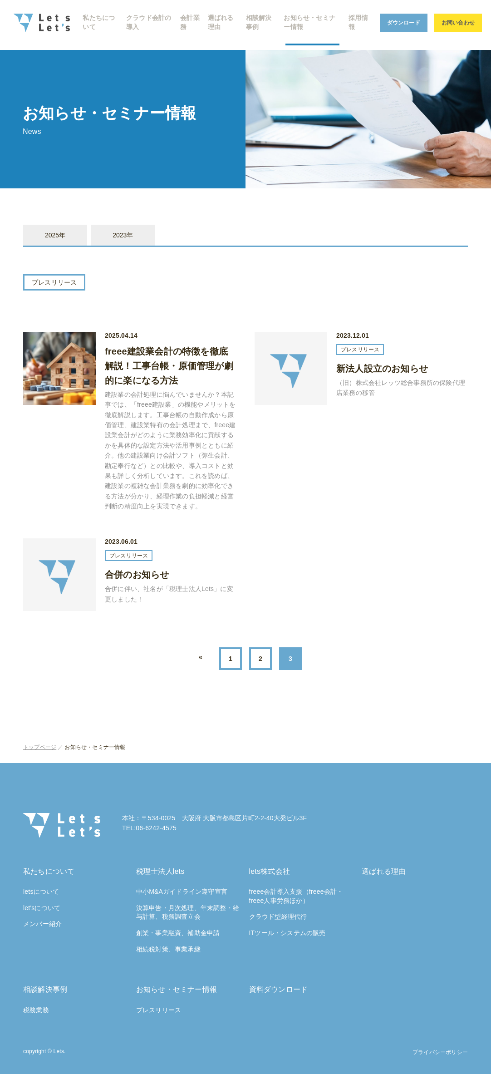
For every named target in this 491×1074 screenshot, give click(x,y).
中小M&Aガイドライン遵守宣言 (181, 891)
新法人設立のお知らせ (382, 369)
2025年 (55, 235)
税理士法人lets (160, 871)
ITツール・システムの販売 (287, 932)
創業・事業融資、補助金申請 (178, 932)
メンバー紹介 (42, 923)
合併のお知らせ (137, 575)
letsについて (41, 891)
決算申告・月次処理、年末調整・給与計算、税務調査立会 (187, 912)
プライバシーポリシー (440, 1052)
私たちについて (48, 871)
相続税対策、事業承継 (168, 949)
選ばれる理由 (384, 871)
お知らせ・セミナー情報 (176, 989)
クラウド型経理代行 (278, 916)
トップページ (39, 747)
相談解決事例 (45, 989)
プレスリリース (54, 282)
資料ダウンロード (278, 989)
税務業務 (36, 1010)
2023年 (123, 235)
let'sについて (41, 907)
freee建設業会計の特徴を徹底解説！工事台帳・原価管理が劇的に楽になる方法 (169, 365)
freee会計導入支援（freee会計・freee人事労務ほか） (296, 896)
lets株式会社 (269, 871)
